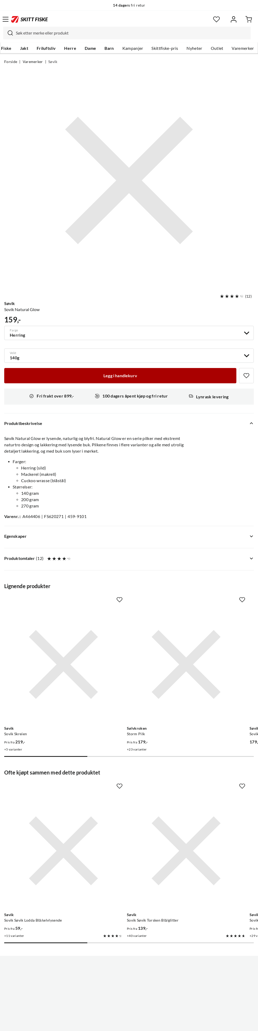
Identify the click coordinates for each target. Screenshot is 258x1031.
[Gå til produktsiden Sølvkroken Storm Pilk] (123, 643)
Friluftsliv (46, 48)
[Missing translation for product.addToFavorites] (246, 375)
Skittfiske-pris (164, 48)
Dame (90, 48)
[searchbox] (132, 33)
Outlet (217, 48)
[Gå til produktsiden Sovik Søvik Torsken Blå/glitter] (123, 788)
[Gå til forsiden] (29, 19)
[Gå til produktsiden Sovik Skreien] (42, 643)
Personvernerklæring (108, 1023)
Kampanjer (132, 48)
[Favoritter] (216, 19)
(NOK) (129, 1000)
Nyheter (194, 48)
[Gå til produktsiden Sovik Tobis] (204, 788)
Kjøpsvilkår (140, 1023)
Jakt (24, 48)
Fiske (6, 48)
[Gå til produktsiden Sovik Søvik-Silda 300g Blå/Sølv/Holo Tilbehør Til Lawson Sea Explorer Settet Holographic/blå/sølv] (204, 643)
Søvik (53, 62)
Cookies (161, 1023)
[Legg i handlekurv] (120, 375)
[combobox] (127, 33)
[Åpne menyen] (5, 19)
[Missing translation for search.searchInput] (8, 33)
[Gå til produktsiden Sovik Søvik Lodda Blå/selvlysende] (42, 788)
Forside (10, 62)
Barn (109, 48)
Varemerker (243, 48)
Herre (70, 48)
